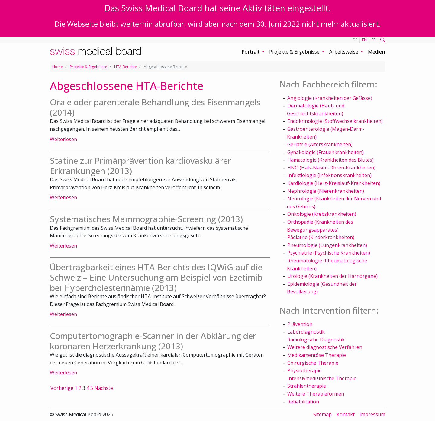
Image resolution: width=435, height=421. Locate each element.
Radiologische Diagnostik (316, 339)
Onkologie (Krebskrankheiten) (321, 214)
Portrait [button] (251, 51)
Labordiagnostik (306, 331)
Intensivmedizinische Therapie (321, 378)
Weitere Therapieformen (315, 393)
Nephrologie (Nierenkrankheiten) (325, 191)
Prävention (299, 324)
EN (364, 39)
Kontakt (346, 414)
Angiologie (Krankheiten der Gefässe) (329, 98)
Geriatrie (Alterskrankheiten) (320, 144)
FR (373, 39)
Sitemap (322, 414)
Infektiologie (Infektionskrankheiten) (329, 175)
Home (57, 66)
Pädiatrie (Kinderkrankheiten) (320, 237)
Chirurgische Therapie (312, 363)
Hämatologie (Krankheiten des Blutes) (330, 159)
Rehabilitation (303, 401)
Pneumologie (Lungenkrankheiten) (327, 245)
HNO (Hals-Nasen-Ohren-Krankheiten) (331, 167)
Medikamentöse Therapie (316, 355)
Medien (376, 51)
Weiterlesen (63, 139)
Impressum (372, 414)
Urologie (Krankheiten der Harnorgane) (332, 276)
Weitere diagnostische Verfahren (324, 347)
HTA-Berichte (125, 66)
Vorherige (61, 388)
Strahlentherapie (306, 386)
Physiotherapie (304, 370)
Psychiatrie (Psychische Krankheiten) (328, 252)
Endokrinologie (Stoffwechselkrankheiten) (335, 121)
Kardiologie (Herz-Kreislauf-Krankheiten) (333, 183)
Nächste (103, 388)
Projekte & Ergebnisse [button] (295, 51)
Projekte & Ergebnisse (88, 66)
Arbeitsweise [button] (344, 51)
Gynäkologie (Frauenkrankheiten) (325, 152)
